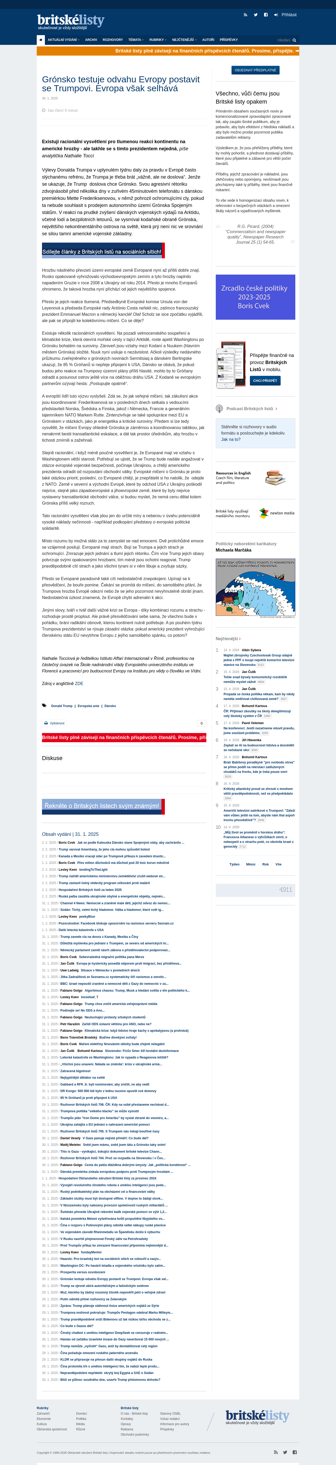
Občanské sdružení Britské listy (87, 1452)
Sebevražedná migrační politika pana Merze (111, 957)
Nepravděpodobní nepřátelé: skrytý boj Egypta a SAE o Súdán (107, 1373)
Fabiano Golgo (71, 990)
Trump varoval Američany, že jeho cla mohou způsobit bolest (104, 849)
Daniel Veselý (70, 1138)
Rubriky (158, 40)
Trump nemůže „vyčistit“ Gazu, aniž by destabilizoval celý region (109, 1346)
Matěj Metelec (70, 1145)
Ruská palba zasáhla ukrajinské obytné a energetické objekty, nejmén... (112, 896)
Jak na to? (231, 439)
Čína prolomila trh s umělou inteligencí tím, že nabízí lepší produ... (109, 1366)
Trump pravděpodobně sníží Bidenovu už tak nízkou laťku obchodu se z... (115, 1319)
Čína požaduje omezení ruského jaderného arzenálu (99, 1353)
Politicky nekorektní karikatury (246, 547)
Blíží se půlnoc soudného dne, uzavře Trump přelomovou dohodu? (110, 1380)
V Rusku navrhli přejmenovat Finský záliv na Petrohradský (104, 1239)
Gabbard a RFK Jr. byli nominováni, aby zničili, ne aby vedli (104, 1084)
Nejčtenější (184, 40)
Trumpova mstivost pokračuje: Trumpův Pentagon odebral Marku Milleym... (116, 1312)
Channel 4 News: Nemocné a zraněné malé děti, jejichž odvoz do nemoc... (115, 903)
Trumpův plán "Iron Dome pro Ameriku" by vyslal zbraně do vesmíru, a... (114, 1118)
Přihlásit (285, 15)
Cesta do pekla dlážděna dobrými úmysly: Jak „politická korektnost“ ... (138, 1165)
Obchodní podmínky (135, 1434)
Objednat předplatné (255, 70)
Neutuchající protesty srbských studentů (115, 1017)
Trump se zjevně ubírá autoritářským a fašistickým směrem (104, 1286)
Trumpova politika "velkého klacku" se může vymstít (99, 1111)
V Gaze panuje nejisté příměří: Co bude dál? (116, 1138)
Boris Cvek (67, 842)
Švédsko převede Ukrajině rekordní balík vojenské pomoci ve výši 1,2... (113, 1212)
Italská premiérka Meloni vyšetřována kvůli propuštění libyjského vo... (112, 1219)
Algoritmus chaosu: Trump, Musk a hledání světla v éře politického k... (137, 990)
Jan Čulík (67, 963)
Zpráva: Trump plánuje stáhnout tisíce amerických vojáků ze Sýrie (109, 1306)
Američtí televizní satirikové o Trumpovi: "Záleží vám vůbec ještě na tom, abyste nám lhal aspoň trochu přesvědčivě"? (259, 815)
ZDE (79, 683)
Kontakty (127, 1419)
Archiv (91, 40)
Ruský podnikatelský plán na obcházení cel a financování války (107, 1192)
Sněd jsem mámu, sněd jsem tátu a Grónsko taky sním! (124, 1145)
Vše (278, 864)
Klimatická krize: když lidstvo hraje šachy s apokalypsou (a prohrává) (136, 1031)
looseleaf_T (89, 997)
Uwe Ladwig (69, 970)
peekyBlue (87, 916)
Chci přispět (265, 381)
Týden (234, 864)
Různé (80, 1429)
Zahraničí (43, 1413)
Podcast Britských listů (245, 409)
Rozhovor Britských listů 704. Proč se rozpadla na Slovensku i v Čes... (112, 1158)
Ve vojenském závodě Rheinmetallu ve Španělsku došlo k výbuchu (110, 1232)
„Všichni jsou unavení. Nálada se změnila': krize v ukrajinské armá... (111, 1064)
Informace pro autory (174, 1424)
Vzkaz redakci (170, 1419)
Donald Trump (61, 706)
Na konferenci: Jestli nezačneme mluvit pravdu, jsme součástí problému (259, 730)
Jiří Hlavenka (251, 740)
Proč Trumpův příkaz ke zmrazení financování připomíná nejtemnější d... (114, 1245)
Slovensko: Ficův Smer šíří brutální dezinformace (142, 1051)
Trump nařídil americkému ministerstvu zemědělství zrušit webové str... (112, 876)
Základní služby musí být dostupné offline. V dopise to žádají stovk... (111, 1198)
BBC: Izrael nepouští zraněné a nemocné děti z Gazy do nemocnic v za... (114, 984)
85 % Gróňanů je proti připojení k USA (88, 1098)
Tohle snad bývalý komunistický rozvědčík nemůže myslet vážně (255, 679)
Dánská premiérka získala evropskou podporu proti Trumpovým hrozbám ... (116, 1172)
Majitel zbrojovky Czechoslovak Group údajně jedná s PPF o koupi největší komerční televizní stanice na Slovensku (259, 660)
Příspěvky (229, 40)
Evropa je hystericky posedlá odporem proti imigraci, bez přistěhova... (129, 963)
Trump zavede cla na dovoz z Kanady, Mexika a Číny (99, 937)
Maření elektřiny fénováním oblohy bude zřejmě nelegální (122, 1044)
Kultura (42, 1424)
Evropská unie (88, 706)
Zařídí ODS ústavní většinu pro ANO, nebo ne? (116, 1024)
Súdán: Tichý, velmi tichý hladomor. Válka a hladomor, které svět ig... (112, 910)
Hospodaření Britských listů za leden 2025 (90, 890)
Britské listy (73, 22)
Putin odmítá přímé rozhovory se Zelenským (93, 1299)
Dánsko (110, 706)
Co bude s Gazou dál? (76, 1326)
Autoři (208, 40)
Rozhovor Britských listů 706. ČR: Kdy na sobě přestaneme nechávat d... (114, 1104)
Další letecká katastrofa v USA (81, 930)
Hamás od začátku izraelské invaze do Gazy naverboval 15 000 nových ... (114, 1339)
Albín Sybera (251, 650)
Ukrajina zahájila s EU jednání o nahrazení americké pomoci (105, 1124)
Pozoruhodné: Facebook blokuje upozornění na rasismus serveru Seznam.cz (116, 923)
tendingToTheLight (93, 869)
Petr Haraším (70, 1024)
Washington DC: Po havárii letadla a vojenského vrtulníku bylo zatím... (112, 1266)
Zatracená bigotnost (75, 1071)
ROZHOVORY (113, 40)
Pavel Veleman (253, 723)
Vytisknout (54, 723)
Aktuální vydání (64, 40)
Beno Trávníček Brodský (78, 1037)
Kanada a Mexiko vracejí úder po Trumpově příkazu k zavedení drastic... (112, 856)
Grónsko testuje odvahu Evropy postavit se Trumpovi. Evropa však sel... (114, 1279)
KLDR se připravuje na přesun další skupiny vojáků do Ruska (106, 1359)
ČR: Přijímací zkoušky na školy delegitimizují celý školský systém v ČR (257, 713)
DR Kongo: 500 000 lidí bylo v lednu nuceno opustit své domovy (108, 1091)
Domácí (81, 1413)
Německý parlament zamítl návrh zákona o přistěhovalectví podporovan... (115, 950)
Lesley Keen (68, 869)
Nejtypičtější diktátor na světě (82, 1077)
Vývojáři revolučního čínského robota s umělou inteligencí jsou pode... (113, 1185)
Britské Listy (258, 1418)
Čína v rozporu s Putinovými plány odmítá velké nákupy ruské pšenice (113, 1225)
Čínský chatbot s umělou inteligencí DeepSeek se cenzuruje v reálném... (114, 1333)
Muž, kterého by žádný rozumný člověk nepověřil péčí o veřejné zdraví (112, 1292)
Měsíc (251, 864)
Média (80, 1424)
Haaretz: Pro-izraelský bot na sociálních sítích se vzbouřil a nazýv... (110, 1259)
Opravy (126, 1424)
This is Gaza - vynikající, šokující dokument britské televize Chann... (111, 1151)
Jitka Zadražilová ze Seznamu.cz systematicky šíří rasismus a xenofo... (113, 977)
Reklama (127, 1429)
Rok (265, 864)
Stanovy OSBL (170, 1413)
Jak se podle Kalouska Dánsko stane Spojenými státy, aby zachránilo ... (130, 842)
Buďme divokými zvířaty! (118, 1037)
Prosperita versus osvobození (82, 1272)
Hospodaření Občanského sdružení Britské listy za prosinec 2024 (107, 1178)
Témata (136, 40)
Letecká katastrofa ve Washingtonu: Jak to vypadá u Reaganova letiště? (114, 1057)
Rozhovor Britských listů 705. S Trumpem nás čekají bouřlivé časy (109, 1131)
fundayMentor (91, 1252)
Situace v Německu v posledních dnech (110, 970)
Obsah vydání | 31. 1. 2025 (70, 834)
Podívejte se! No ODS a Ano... (82, 1010)
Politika (81, 1419)
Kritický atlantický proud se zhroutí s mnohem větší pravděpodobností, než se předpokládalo (258, 794)
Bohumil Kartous (90, 1051)
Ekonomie (44, 1419)
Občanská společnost (52, 1429)
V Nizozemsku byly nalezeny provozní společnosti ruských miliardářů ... (114, 1205)
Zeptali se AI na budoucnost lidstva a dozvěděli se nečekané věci (259, 748)
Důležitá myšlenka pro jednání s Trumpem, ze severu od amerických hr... (114, 943)
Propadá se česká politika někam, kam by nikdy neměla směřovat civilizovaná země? (259, 696)
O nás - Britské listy (134, 1413)
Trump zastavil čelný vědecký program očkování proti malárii (104, 883)
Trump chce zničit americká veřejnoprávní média (121, 1004)
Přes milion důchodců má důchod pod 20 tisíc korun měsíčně (123, 863)
